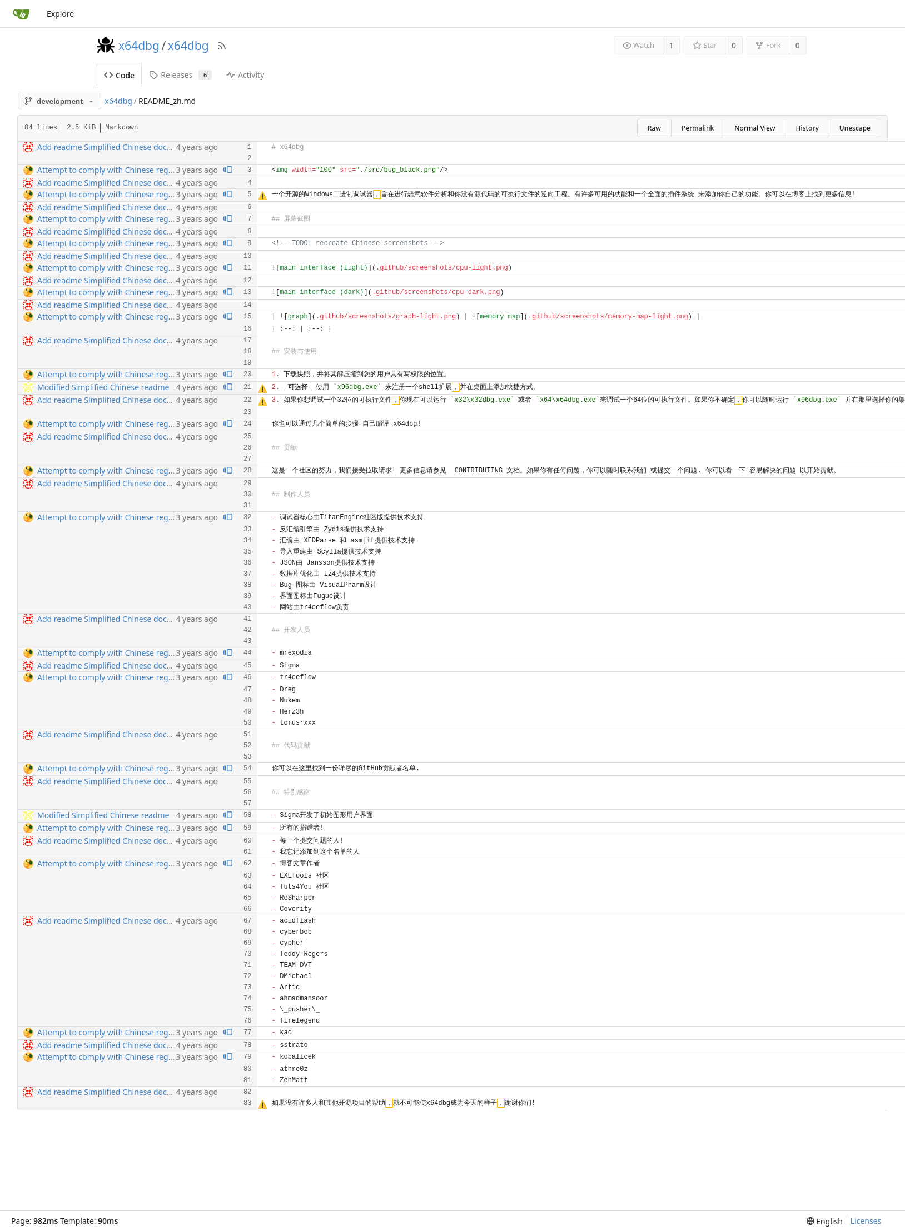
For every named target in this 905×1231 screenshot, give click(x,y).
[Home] (21, 14)
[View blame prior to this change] (227, 170)
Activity (245, 74)
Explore (60, 13)
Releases (180, 74)
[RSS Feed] (222, 46)
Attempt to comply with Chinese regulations (117, 170)
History (806, 128)
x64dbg (139, 45)
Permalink (698, 128)
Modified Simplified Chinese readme (103, 387)
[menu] (825, 1221)
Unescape (855, 128)
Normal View (754, 128)
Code (119, 75)
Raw (654, 128)
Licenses (866, 1220)
